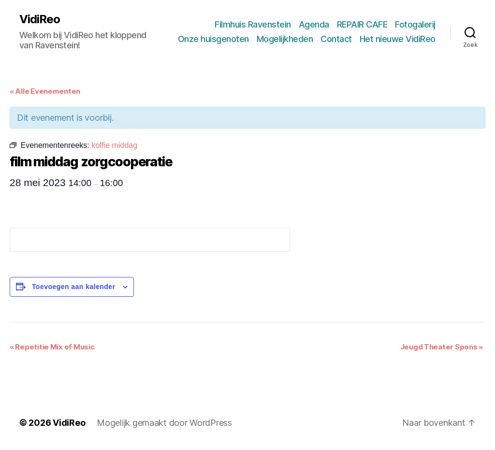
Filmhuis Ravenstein (253, 24)
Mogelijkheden (285, 39)
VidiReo (39, 19)
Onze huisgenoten (213, 39)
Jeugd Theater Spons (441, 346)
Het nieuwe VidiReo (398, 39)
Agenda (314, 24)
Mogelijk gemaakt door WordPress (164, 423)
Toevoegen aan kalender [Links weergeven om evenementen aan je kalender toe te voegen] (74, 286)
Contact (336, 39)
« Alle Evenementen (45, 91)
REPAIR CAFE (362, 24)
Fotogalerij (415, 24)
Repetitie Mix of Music (52, 346)
